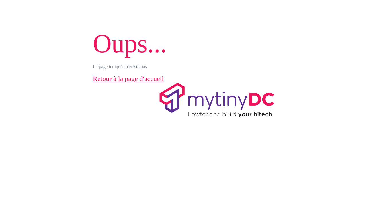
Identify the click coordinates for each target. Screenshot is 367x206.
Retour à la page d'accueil (128, 78)
